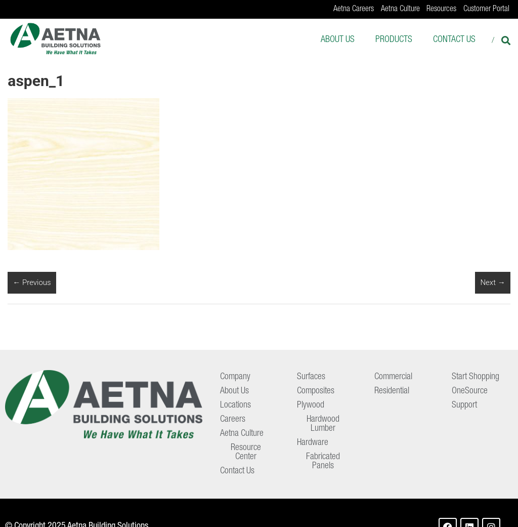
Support (464, 405)
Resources (441, 10)
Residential (391, 391)
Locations (235, 405)
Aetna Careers (353, 10)
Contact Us (454, 40)
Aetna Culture (400, 10)
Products (393, 40)
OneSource (470, 391)
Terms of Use (486, 512)
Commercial (393, 377)
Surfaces (311, 377)
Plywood (310, 405)
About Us (338, 40)
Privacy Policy (431, 512)
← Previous (32, 282)
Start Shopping (475, 377)
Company (235, 377)
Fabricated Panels (323, 462)
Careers (232, 419)
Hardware (312, 443)
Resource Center (246, 452)
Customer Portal (486, 10)
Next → (492, 282)
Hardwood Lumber (323, 424)
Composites (315, 391)
